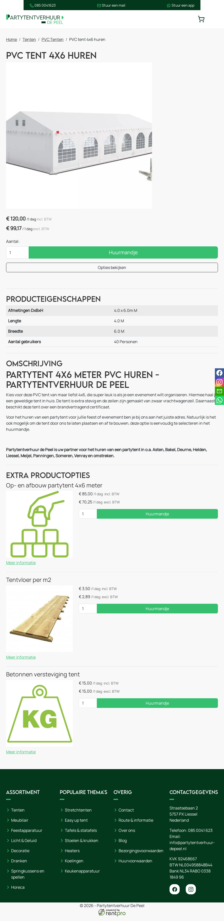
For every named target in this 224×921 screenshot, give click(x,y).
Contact (126, 814)
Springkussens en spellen (27, 878)
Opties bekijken (112, 269)
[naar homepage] (36, 19)
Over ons (127, 835)
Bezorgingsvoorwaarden (141, 855)
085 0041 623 (200, 835)
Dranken (19, 865)
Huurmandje (123, 253)
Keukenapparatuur (82, 875)
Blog (123, 845)
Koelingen (74, 865)
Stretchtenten (78, 814)
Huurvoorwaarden (135, 865)
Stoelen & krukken (81, 845)
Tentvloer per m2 (28, 584)
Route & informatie (136, 825)
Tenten (29, 40)
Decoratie (20, 855)
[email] (219, 391)
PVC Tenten (53, 40)
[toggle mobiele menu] (214, 19)
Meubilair (19, 825)
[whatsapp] (219, 400)
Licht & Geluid (23, 845)
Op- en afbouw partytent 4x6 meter (54, 490)
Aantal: (13, 242)
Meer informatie (21, 567)
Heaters (72, 855)
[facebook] (175, 894)
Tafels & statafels (81, 835)
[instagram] (191, 894)
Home (11, 40)
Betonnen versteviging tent (43, 679)
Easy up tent (76, 825)
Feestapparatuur (26, 835)
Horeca (18, 892)
